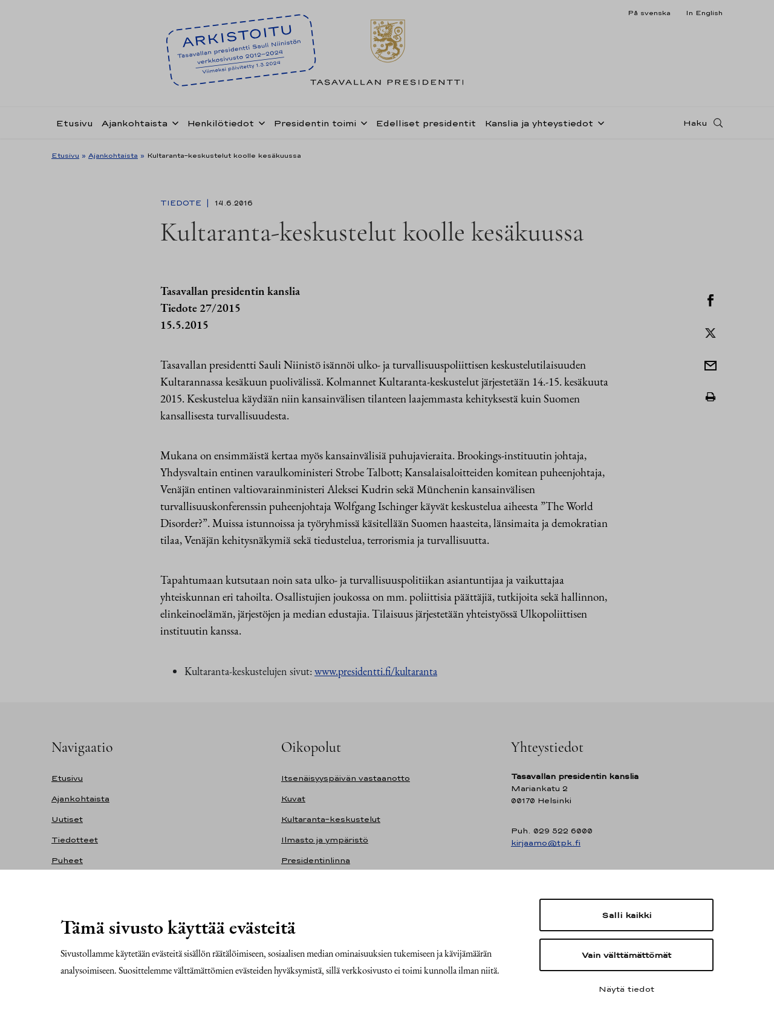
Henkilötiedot (220, 123)
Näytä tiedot (626, 988)
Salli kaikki (626, 915)
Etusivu (74, 123)
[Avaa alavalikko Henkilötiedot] (259, 122)
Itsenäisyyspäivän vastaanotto (345, 778)
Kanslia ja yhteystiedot (538, 123)
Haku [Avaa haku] (695, 122)
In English (704, 12)
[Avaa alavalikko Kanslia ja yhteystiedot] (598, 122)
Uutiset (67, 819)
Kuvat (293, 799)
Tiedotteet (74, 840)
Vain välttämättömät (626, 954)
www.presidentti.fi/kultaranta (375, 671)
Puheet (67, 860)
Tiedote (182, 203)
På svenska (649, 12)
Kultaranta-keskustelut (330, 819)
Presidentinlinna (315, 860)
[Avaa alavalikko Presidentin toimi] (361, 122)
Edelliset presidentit (426, 123)
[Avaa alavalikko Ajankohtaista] (172, 122)
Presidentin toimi (314, 123)
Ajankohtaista (134, 123)
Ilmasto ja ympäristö (324, 840)
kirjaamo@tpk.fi (545, 843)
